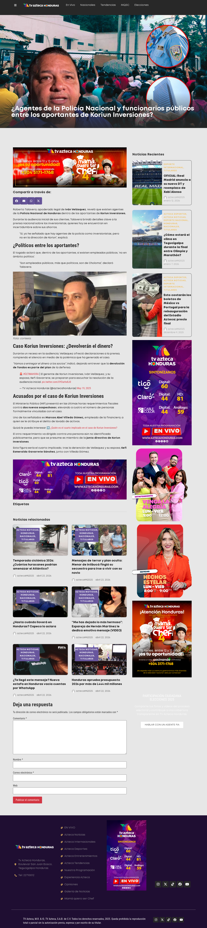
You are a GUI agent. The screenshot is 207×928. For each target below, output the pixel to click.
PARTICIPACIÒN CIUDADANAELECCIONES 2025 (162, 697)
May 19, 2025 (84, 388)
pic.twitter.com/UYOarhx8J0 (56, 381)
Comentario (20, 718)
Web (15, 785)
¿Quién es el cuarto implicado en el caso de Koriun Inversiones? (83, 427)
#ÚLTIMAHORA (31, 374)
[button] (16, 200)
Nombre (18, 759)
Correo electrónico (23, 772)
